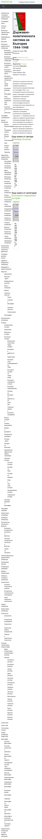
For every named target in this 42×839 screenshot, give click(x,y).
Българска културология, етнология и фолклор (8, 532)
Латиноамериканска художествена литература (7, 557)
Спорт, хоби (4, 725)
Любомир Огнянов (22, 57)
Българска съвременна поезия (8, 65)
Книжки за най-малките (6, 147)
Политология (5, 582)
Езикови (6, 657)
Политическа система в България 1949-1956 (16, 176)
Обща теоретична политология (8, 599)
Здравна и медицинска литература (4, 262)
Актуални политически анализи (8, 586)
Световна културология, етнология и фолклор (8, 542)
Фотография (8, 315)
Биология (4, 41)
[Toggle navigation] (3, 6)
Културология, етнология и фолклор (5, 524)
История (3, 323)
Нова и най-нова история (9, 483)
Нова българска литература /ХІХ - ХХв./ (7, 100)
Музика (6, 290)
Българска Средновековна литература (9, 58)
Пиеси (9, 297)
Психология (4, 613)
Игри (5, 143)
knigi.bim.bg (6, 2)
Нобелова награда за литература (4, 577)
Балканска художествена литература (5, 32)
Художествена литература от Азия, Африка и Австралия (5, 832)
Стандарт (24, 64)
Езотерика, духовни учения (4, 256)
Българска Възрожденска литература (8, 52)
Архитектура (8, 274)
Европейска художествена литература (5, 157)
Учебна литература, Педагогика (4, 734)
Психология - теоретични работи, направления (8, 627)
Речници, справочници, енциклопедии (5, 645)
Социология (4, 722)
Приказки (7, 152)
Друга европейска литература (7, 172)
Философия (4, 739)
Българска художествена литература (5, 46)
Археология (7, 329)
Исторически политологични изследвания (8, 593)
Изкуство (4, 271)
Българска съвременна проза (8, 71)
